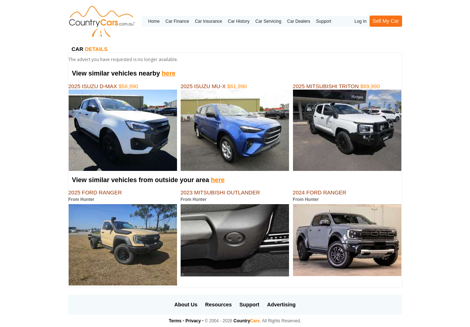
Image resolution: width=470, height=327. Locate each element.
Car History (239, 21)
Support (323, 21)
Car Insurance (208, 21)
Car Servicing (268, 21)
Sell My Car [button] (386, 21)
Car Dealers (298, 21)
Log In (360, 21)
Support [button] (249, 304)
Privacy (193, 320)
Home (154, 21)
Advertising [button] (281, 304)
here (169, 73)
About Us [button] (186, 304)
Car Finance (177, 21)
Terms (175, 320)
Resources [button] (218, 304)
